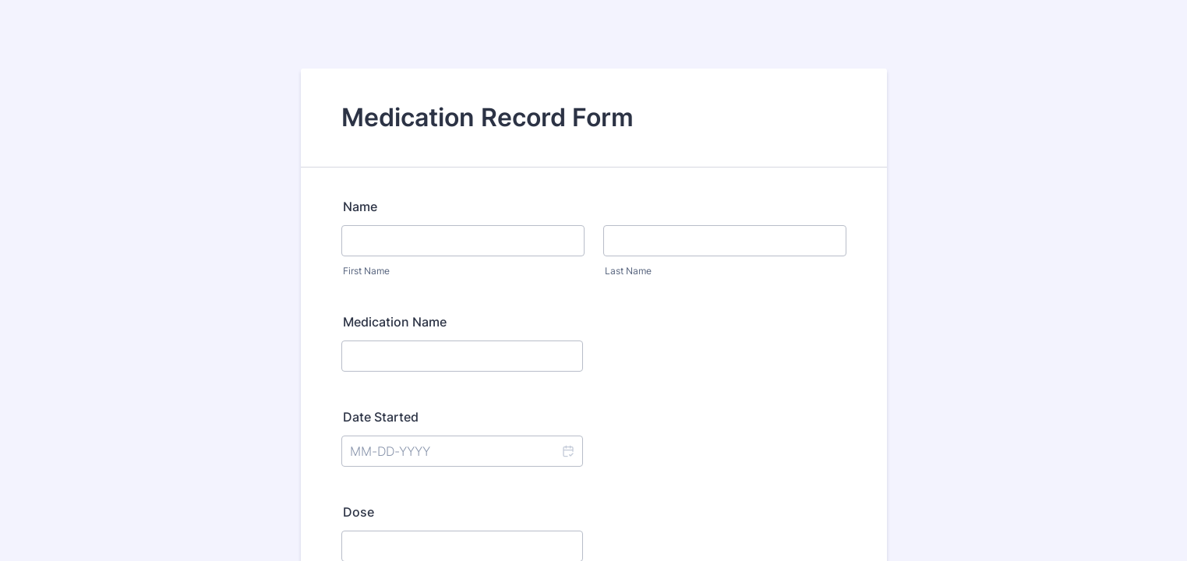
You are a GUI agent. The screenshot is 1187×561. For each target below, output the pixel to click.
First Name (366, 271)
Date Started (381, 417)
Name (360, 206)
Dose (358, 512)
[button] (567, 451)
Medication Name (395, 322)
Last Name (628, 271)
